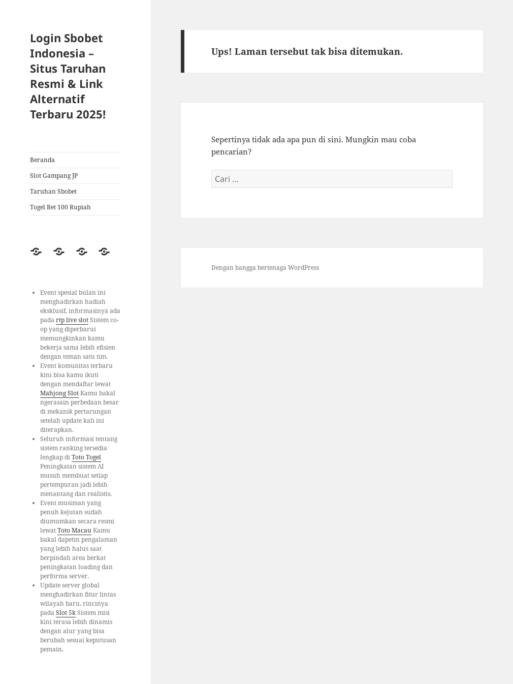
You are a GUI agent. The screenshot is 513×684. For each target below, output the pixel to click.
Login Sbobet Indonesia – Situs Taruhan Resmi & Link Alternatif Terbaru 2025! (68, 75)
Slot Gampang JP (54, 175)
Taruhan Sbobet (53, 191)
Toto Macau (74, 530)
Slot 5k (66, 612)
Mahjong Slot (59, 393)
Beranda (42, 160)
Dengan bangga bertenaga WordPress (265, 267)
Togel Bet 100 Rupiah (60, 207)
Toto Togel (86, 457)
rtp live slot (72, 320)
